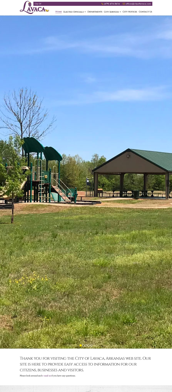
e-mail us (46, 375)
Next (169, 183)
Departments (94, 11)
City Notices (130, 11)
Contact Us (145, 11)
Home (58, 11)
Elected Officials (73, 12)
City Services (111, 12)
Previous (3, 183)
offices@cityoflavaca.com (138, 4)
